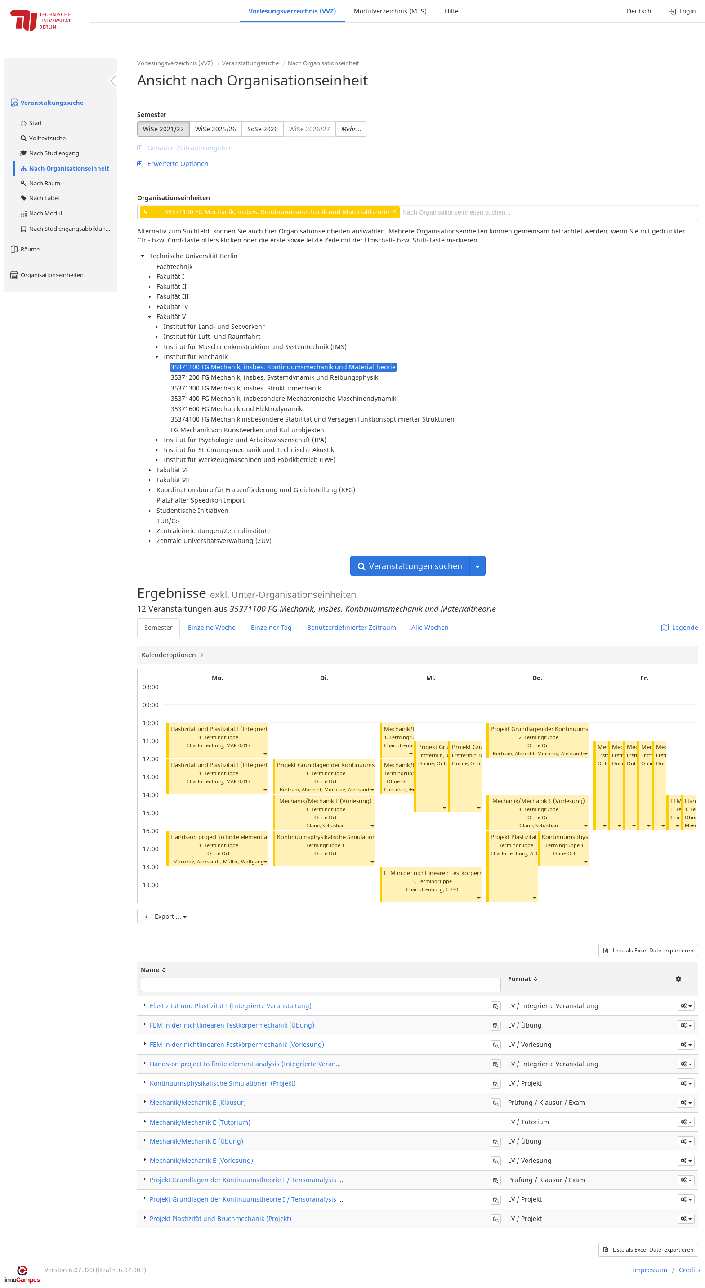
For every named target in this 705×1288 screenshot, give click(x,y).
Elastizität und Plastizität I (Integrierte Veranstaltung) (241, 729)
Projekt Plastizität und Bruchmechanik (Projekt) (220, 1218)
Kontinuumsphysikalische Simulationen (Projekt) (342, 837)
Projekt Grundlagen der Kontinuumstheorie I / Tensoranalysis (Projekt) (372, 765)
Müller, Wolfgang (243, 861)
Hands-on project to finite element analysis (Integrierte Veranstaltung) (264, 837)
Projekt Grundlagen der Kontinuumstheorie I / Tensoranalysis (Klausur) (258, 1180)
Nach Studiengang (49, 153)
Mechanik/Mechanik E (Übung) (196, 1141)
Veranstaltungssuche (46, 103)
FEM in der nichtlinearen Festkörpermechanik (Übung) (457, 873)
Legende (679, 627)
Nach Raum (39, 183)
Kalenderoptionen (170, 655)
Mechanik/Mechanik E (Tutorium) (200, 1122)
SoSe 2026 (262, 129)
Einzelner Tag (271, 627)
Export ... (165, 916)
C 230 (452, 889)
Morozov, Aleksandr (196, 861)
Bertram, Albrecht (300, 789)
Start (30, 123)
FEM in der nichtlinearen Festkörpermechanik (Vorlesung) (237, 1044)
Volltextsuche (42, 138)
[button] (265, 753)
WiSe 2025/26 (215, 129)
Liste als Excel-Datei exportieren (648, 950)
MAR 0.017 (238, 745)
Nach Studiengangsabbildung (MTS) (68, 228)
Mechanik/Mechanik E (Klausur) (198, 1102)
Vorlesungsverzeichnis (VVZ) (292, 11)
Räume (24, 249)
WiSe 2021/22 (163, 129)
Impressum (650, 1270)
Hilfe (452, 11)
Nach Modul (40, 213)
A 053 (536, 853)
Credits (690, 1270)
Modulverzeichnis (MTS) (390, 11)
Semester (151, 114)
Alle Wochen (430, 627)
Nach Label (39, 198)
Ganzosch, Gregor (405, 789)
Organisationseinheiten (46, 275)
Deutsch (639, 11)
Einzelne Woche (212, 627)
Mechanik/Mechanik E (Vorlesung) (325, 801)
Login (682, 11)
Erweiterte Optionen (173, 163)
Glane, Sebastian (325, 825)
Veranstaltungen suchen (410, 566)
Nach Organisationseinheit (64, 168)
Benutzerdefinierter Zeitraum (351, 627)
